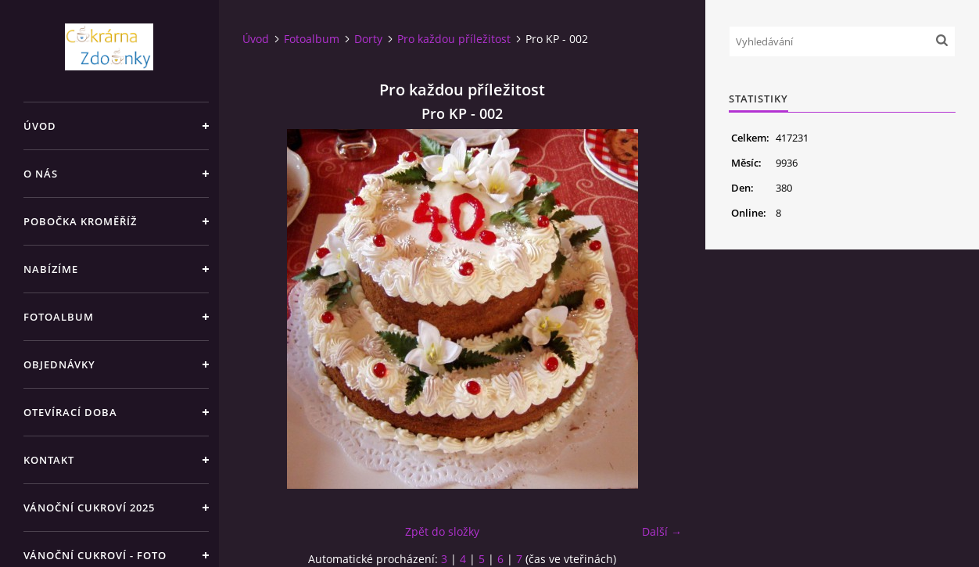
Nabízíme (50, 269)
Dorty (368, 38)
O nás (40, 174)
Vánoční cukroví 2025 (89, 508)
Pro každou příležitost (454, 38)
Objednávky (59, 364)
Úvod (39, 126)
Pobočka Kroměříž (80, 221)
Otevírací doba (70, 412)
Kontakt (48, 460)
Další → (662, 531)
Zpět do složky (442, 531)
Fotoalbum (58, 317)
